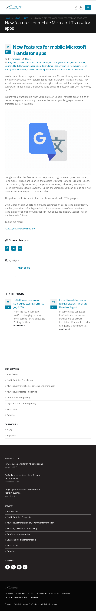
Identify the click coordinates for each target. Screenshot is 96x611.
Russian (31, 69)
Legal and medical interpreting (21, 403)
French (82, 62)
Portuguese (10, 69)
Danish (45, 62)
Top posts (12, 435)
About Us (21, 593)
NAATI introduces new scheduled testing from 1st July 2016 (28, 303)
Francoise (15, 59)
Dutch (52, 62)
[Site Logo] (13, 7)
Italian (44, 66)
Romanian (21, 69)
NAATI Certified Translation (20, 380)
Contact (34, 597)
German (8, 66)
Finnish (74, 62)
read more (19, 325)
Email (20, 248)
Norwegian (75, 66)
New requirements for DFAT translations (24, 464)
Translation (12, 374)
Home (10, 593)
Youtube (19, 567)
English (59, 62)
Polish (84, 66)
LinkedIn (13, 248)
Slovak (39, 69)
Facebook (7, 248)
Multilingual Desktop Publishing (22, 391)
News (28, 59)
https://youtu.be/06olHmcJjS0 (20, 228)
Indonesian (35, 66)
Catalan (21, 62)
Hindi (15, 66)
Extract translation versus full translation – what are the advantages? (73, 303)
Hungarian (24, 66)
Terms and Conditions (17, 597)
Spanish (47, 69)
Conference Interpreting (18, 397)
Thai (63, 69)
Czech (38, 62)
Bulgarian (12, 62)
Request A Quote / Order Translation (54, 593)
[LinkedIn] (81, 7)
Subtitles (11, 415)
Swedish (56, 69)
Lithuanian (64, 66)
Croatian (30, 62)
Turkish (69, 69)
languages (53, 66)
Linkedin (25, 567)
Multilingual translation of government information (31, 385)
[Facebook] (76, 7)
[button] (88, 7)
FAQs (32, 593)
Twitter (13, 567)
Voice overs (12, 409)
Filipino (67, 62)
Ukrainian (78, 69)
